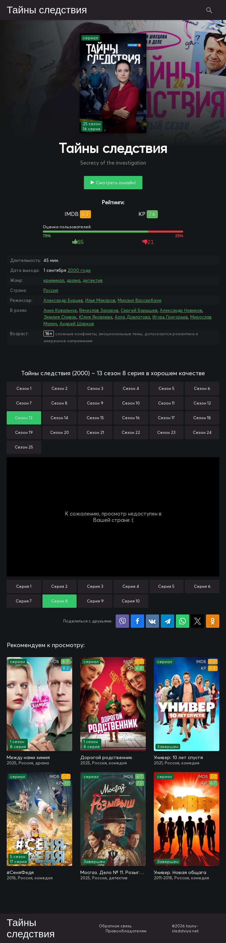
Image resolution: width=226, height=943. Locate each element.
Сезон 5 (166, 388)
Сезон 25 (24, 447)
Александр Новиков (181, 310)
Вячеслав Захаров (98, 310)
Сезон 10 (131, 403)
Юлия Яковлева (95, 317)
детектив (93, 280)
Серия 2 (59, 586)
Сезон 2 (59, 388)
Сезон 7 (24, 403)
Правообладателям (126, 930)
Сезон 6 (202, 388)
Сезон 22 (131, 432)
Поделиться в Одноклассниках (212, 621)
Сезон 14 (59, 417)
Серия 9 (95, 600)
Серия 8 (59, 600)
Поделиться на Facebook (137, 621)
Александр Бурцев (63, 300)
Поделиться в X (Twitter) (197, 621)
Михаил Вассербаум (139, 300)
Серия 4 (130, 586)
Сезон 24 (202, 432)
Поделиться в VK (152, 621)
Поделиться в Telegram (167, 621)
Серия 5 (166, 586)
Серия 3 (95, 586)
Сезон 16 (131, 417)
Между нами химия (28, 757)
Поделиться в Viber (122, 621)
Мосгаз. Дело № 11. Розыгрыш (113, 872)
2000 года (79, 270)
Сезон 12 (202, 403)
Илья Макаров (100, 300)
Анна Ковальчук (60, 310)
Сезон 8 (59, 403)
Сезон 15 (95, 417)
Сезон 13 (23, 417)
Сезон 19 (24, 432)
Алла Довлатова (132, 317)
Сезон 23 (166, 432)
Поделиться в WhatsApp (182, 621)
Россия (50, 290)
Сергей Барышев (139, 310)
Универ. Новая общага (180, 872)
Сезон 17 (166, 417)
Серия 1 (23, 586)
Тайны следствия (47, 10)
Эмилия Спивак (60, 317)
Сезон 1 (23, 388)
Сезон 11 (166, 403)
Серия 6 (202, 586)
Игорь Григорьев (170, 317)
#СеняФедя (20, 872)
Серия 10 (131, 600)
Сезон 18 (202, 417)
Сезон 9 (95, 403)
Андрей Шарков (77, 323)
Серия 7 (24, 600)
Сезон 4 (131, 388)
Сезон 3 (95, 388)
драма (73, 280)
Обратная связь (115, 925)
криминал (53, 280)
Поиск (209, 10)
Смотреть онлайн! (116, 182)
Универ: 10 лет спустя (178, 757)
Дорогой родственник (106, 757)
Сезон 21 (95, 432)
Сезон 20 (59, 432)
